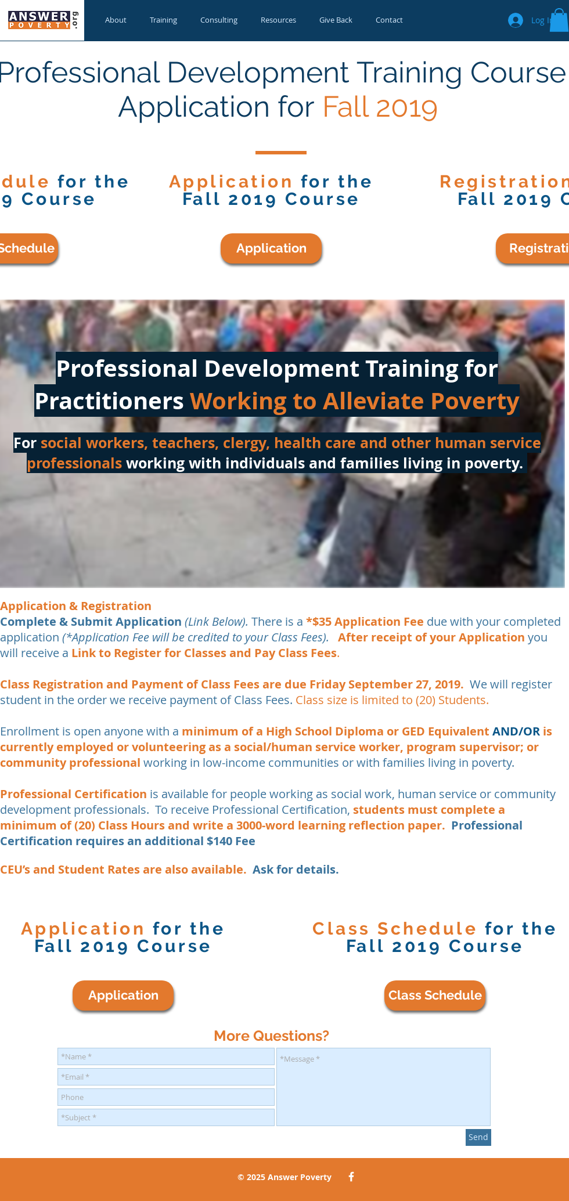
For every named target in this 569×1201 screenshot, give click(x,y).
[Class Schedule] (434, 995)
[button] (559, 20)
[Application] (271, 248)
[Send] (478, 1137)
